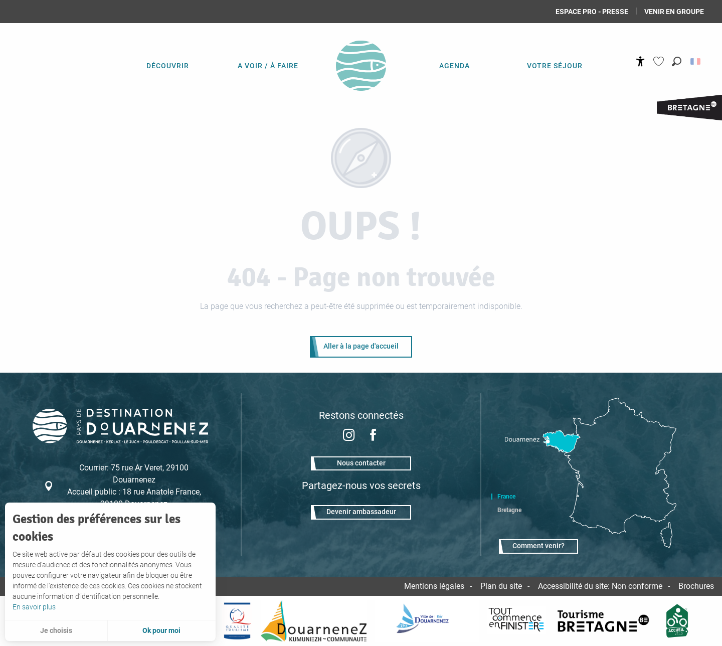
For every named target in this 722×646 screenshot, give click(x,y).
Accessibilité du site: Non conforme (600, 586)
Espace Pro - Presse (592, 12)
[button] (676, 61)
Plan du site (501, 586)
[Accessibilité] (640, 61)
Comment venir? (538, 546)
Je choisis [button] (56, 630)
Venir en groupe (674, 12)
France (506, 497)
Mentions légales (434, 586)
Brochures (696, 586)
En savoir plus (34, 607)
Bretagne (509, 510)
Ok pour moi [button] (161, 630)
